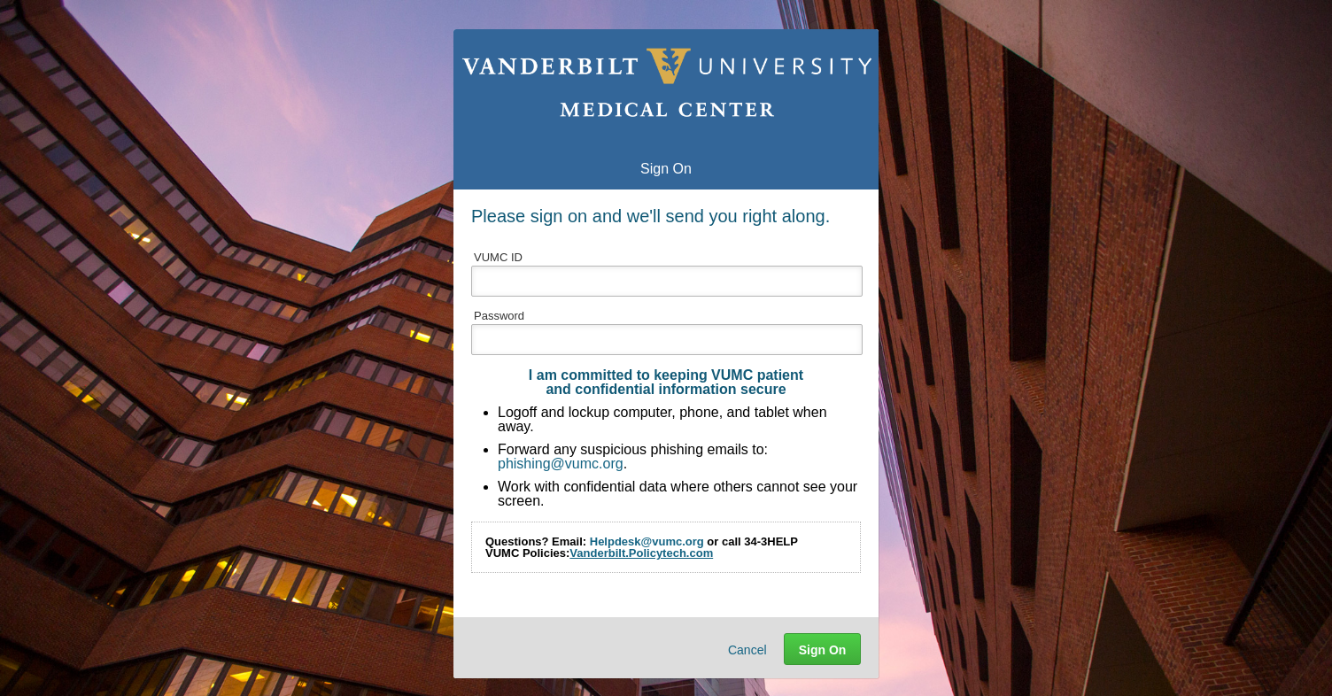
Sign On (823, 650)
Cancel (747, 650)
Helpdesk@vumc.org (647, 541)
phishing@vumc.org (560, 463)
